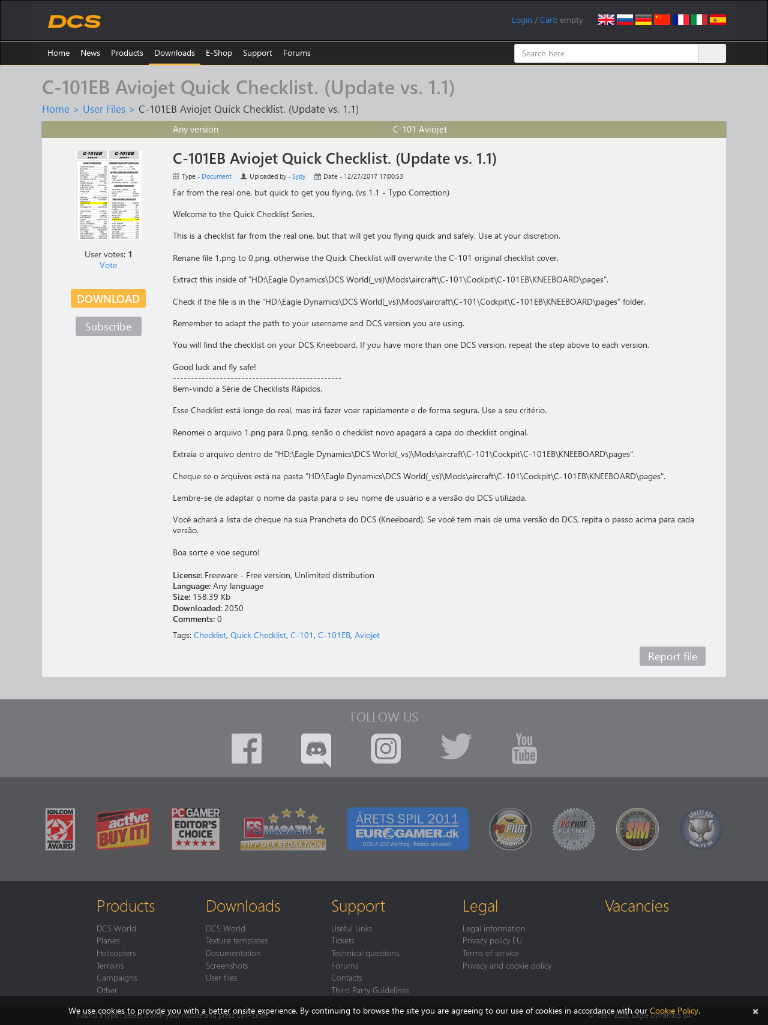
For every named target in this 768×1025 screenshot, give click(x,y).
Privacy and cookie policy (507, 965)
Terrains (110, 965)
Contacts (346, 977)
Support (257, 52)
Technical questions (365, 952)
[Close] (755, 1010)
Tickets (342, 939)
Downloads (174, 52)
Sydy (298, 176)
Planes (108, 939)
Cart (548, 19)
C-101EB (334, 635)
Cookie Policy (674, 1010)
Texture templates (237, 939)
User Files (104, 108)
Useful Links (351, 927)
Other (107, 989)
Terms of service (491, 952)
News (90, 52)
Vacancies (637, 905)
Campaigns (117, 977)
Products (127, 52)
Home (58, 52)
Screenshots (227, 965)
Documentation (233, 952)
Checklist (210, 635)
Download (108, 298)
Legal (481, 905)
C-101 (302, 635)
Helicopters (116, 952)
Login (522, 19)
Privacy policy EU (492, 939)
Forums (297, 52)
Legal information (494, 927)
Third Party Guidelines (370, 989)
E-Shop (219, 52)
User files (221, 977)
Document (217, 176)
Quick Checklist (258, 635)
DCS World (116, 927)
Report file (672, 655)
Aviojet (367, 635)
